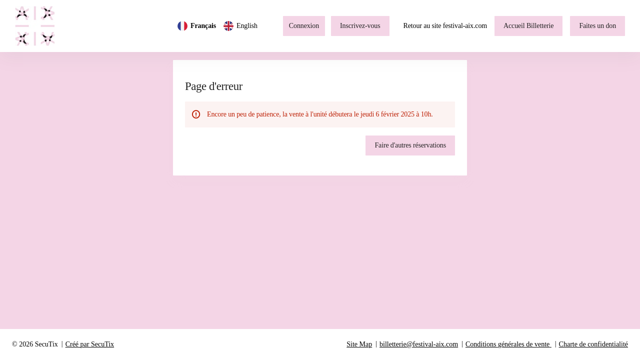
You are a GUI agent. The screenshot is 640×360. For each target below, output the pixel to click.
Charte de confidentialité (593, 344)
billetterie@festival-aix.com (419, 344)
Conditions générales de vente (508, 344)
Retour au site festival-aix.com (446, 26)
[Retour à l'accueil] (40, 26)
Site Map (359, 344)
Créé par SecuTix (90, 344)
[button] (528, 26)
